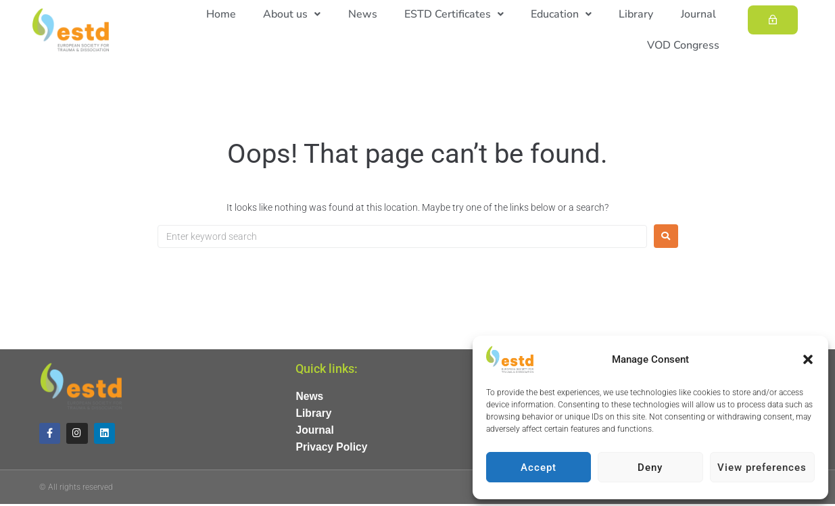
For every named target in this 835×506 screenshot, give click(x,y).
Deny (650, 467)
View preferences (762, 467)
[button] (808, 359)
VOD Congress (684, 45)
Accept (538, 467)
